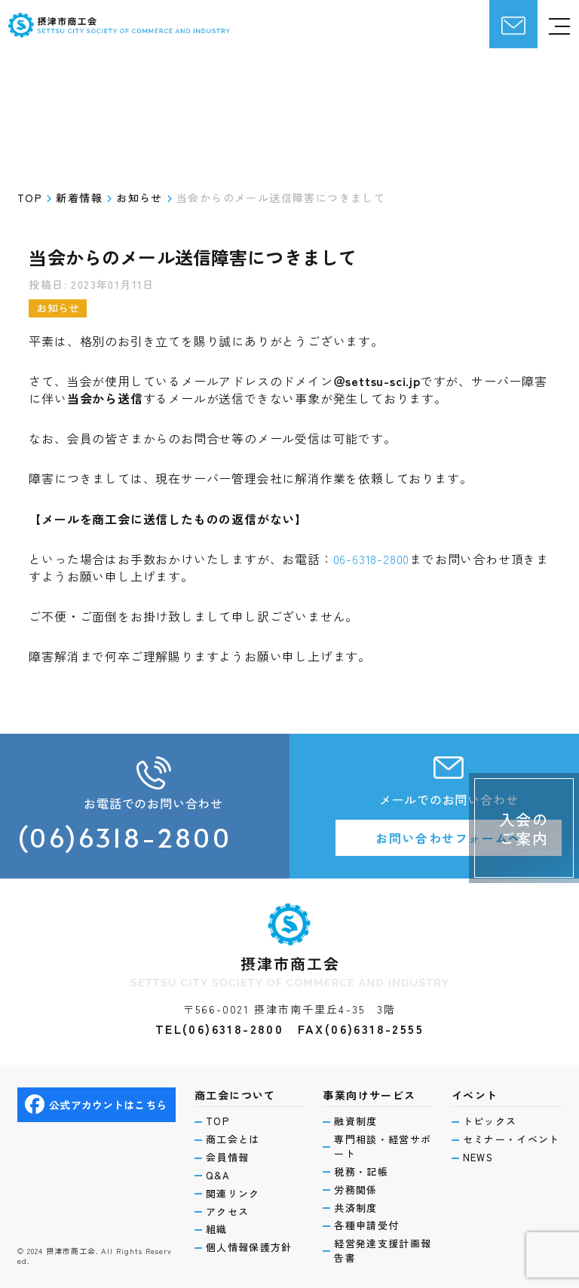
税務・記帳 (361, 1172)
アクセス (227, 1212)
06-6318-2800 (371, 559)
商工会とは (233, 1139)
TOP (217, 1121)
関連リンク (233, 1194)
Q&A (218, 1175)
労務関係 (355, 1190)
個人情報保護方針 (249, 1247)
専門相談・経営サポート (382, 1147)
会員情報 (227, 1157)
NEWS (478, 1157)
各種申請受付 (366, 1225)
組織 (217, 1229)
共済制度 (355, 1208)
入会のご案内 (524, 828)
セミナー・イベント (511, 1139)
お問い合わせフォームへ (448, 838)
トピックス (490, 1121)
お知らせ (57, 307)
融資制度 (355, 1121)
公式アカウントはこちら (96, 1105)
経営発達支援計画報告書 (382, 1251)
